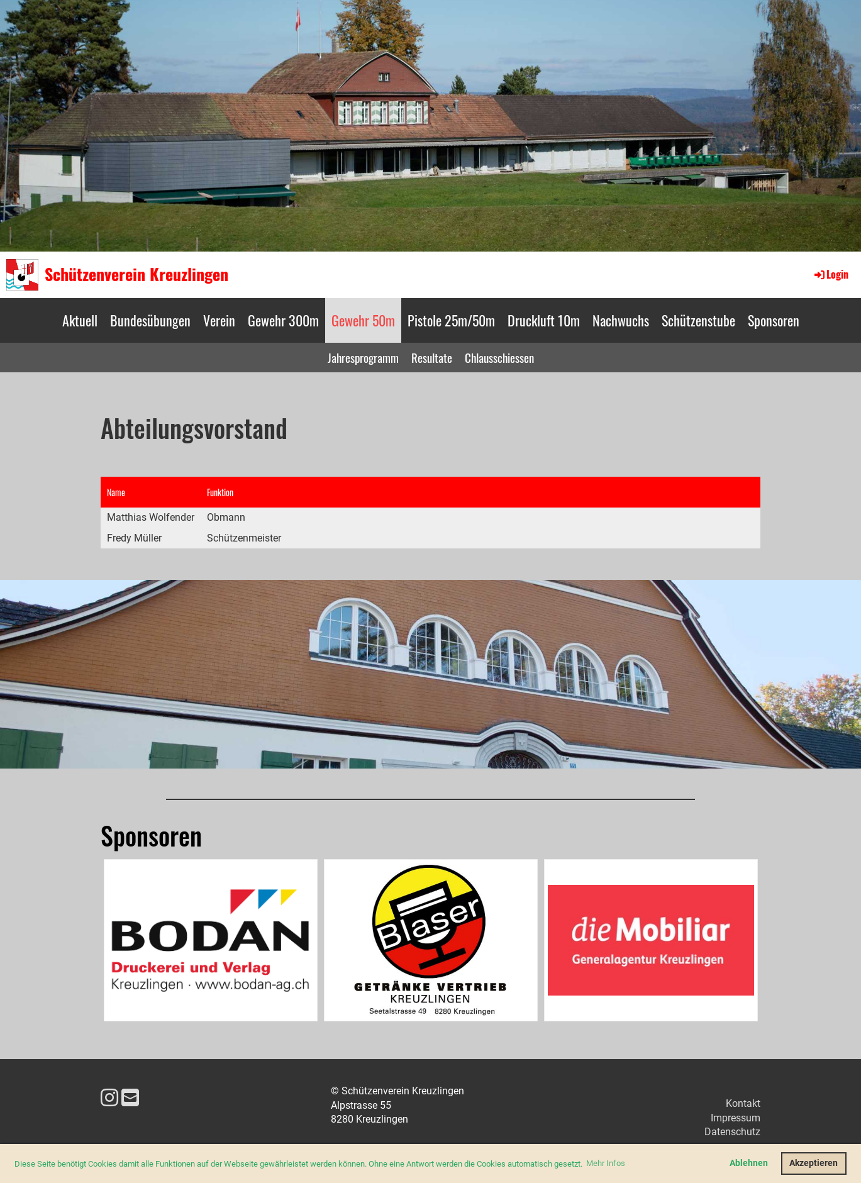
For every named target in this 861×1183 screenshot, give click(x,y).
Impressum (735, 1118)
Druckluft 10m (544, 320)
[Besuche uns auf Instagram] (109, 1098)
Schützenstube (698, 320)
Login (830, 274)
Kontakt (743, 1103)
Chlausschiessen (499, 357)
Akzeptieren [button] (813, 1163)
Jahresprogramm (363, 357)
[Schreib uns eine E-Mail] (130, 1098)
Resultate (431, 357)
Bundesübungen (150, 320)
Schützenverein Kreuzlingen (136, 274)
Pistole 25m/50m (451, 320)
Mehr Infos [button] (605, 1163)
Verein (219, 320)
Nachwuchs (620, 320)
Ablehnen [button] (749, 1163)
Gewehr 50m (363, 320)
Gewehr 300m (283, 320)
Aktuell (79, 320)
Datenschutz (732, 1132)
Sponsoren (773, 320)
